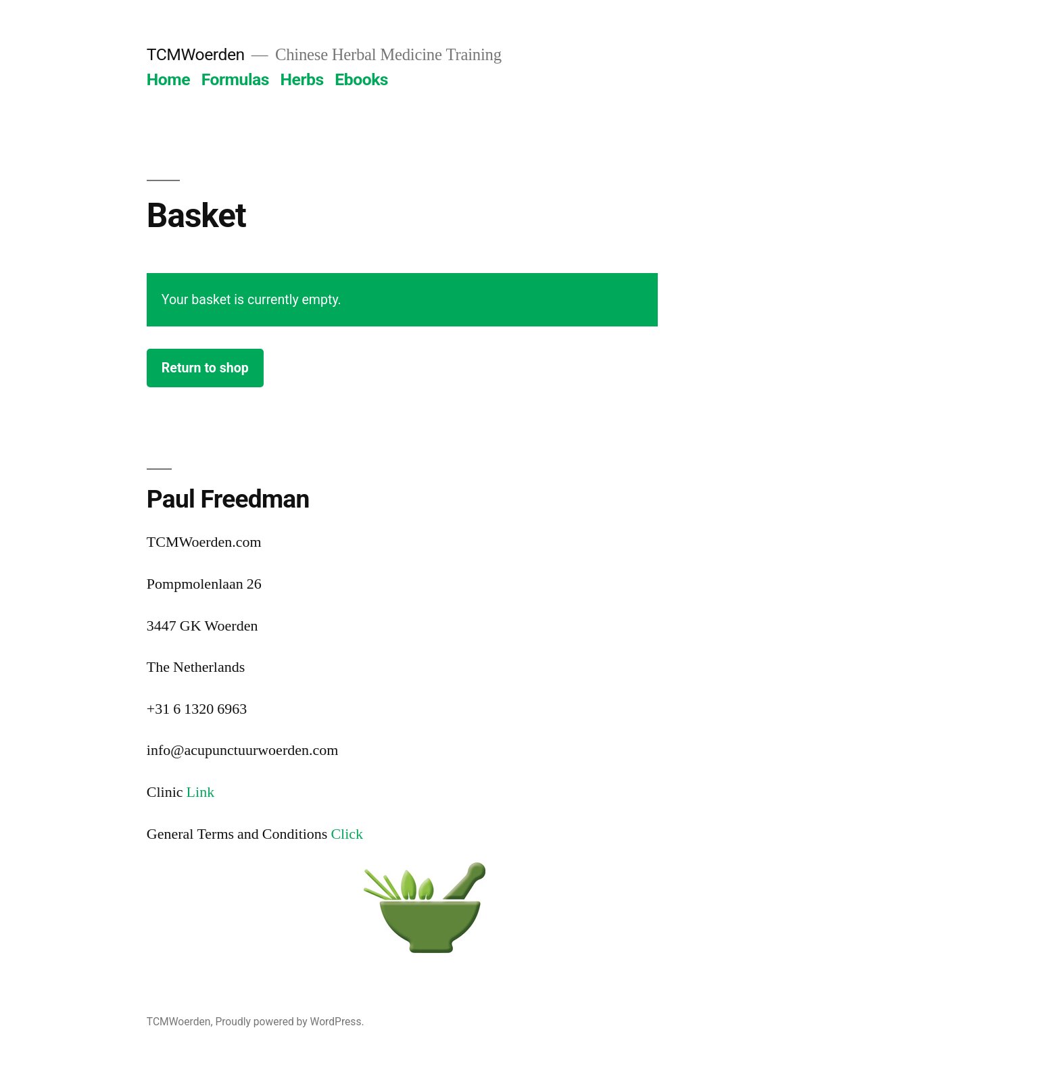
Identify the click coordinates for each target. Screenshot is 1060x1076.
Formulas (235, 79)
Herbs (302, 79)
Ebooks (361, 79)
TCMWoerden (196, 54)
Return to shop (205, 368)
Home (168, 79)
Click (347, 834)
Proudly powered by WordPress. (289, 1021)
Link (201, 792)
